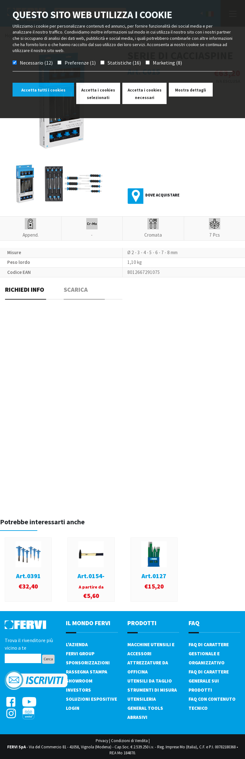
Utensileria (141, 699)
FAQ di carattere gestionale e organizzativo (209, 653)
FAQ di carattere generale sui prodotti (209, 681)
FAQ (194, 623)
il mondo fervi (88, 623)
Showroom (79, 681)
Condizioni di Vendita (129, 740)
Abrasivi (137, 717)
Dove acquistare (162, 195)
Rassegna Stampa (86, 672)
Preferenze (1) (80, 63)
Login (72, 708)
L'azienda (77, 644)
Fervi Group (80, 654)
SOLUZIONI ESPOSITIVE (91, 699)
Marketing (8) (167, 63)
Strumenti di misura (152, 690)
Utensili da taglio (149, 681)
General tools (145, 708)
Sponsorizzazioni (88, 663)
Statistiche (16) (124, 63)
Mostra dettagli (190, 90)
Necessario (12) (36, 63)
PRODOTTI (142, 623)
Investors (78, 690)
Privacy (102, 740)
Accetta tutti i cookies (43, 90)
